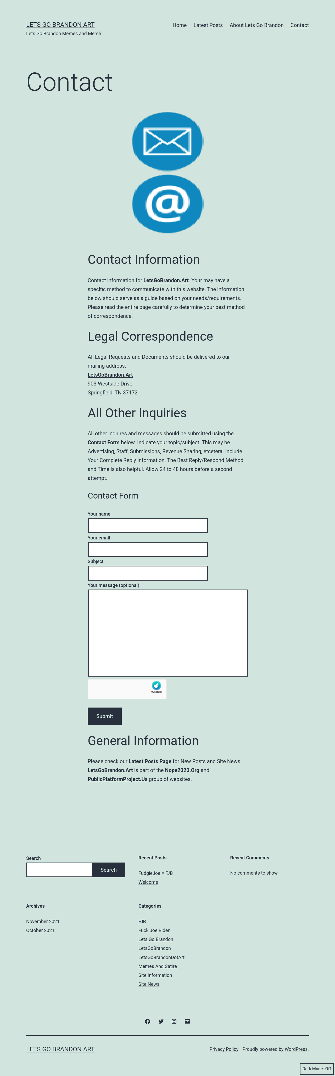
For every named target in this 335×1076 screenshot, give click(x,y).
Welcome (148, 882)
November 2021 (43, 921)
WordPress (296, 1049)
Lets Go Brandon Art (60, 24)
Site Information (155, 975)
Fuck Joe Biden (154, 930)
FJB (142, 921)
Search (33, 858)
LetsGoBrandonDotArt (161, 957)
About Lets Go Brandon (257, 25)
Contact (300, 25)
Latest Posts (208, 25)
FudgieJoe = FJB (155, 873)
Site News (148, 984)
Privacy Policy (223, 1049)
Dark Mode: (317, 1069)
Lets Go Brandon (155, 939)
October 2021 (40, 930)
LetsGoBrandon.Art (166, 280)
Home (180, 25)
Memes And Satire (157, 966)
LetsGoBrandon (154, 948)
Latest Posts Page (150, 761)
